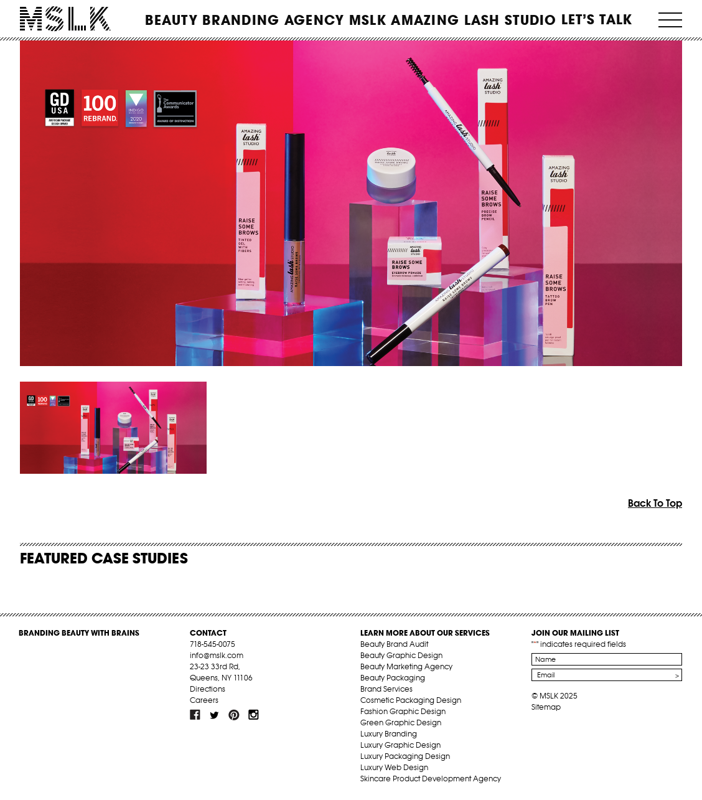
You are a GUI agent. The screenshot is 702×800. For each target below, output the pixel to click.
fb (195, 714)
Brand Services (386, 689)
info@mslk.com (216, 655)
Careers (204, 700)
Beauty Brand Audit (394, 644)
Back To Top (655, 503)
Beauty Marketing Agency (406, 666)
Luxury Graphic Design (400, 745)
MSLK (65, 19)
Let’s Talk (597, 19)
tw (214, 714)
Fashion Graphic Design (403, 711)
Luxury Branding (388, 733)
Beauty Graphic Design (401, 655)
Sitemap (546, 707)
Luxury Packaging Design (405, 756)
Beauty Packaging (392, 677)
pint (234, 714)
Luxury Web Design (394, 767)
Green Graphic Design (400, 722)
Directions (207, 689)
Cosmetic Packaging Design (410, 700)
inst (253, 714)
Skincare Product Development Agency (430, 778)
